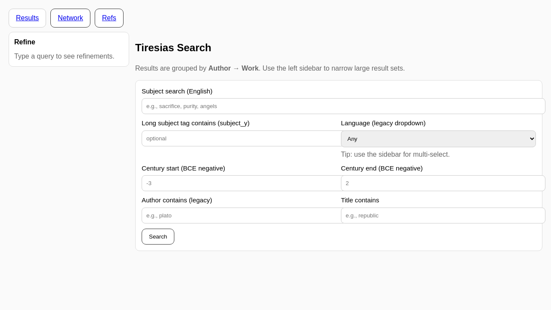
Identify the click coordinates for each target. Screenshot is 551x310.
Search (158, 236)
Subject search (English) (177, 91)
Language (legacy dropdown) (383, 123)
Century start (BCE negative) (183, 168)
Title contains (360, 200)
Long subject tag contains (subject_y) (196, 123)
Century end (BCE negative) (382, 168)
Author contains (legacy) (177, 200)
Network (70, 18)
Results (27, 18)
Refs (109, 18)
